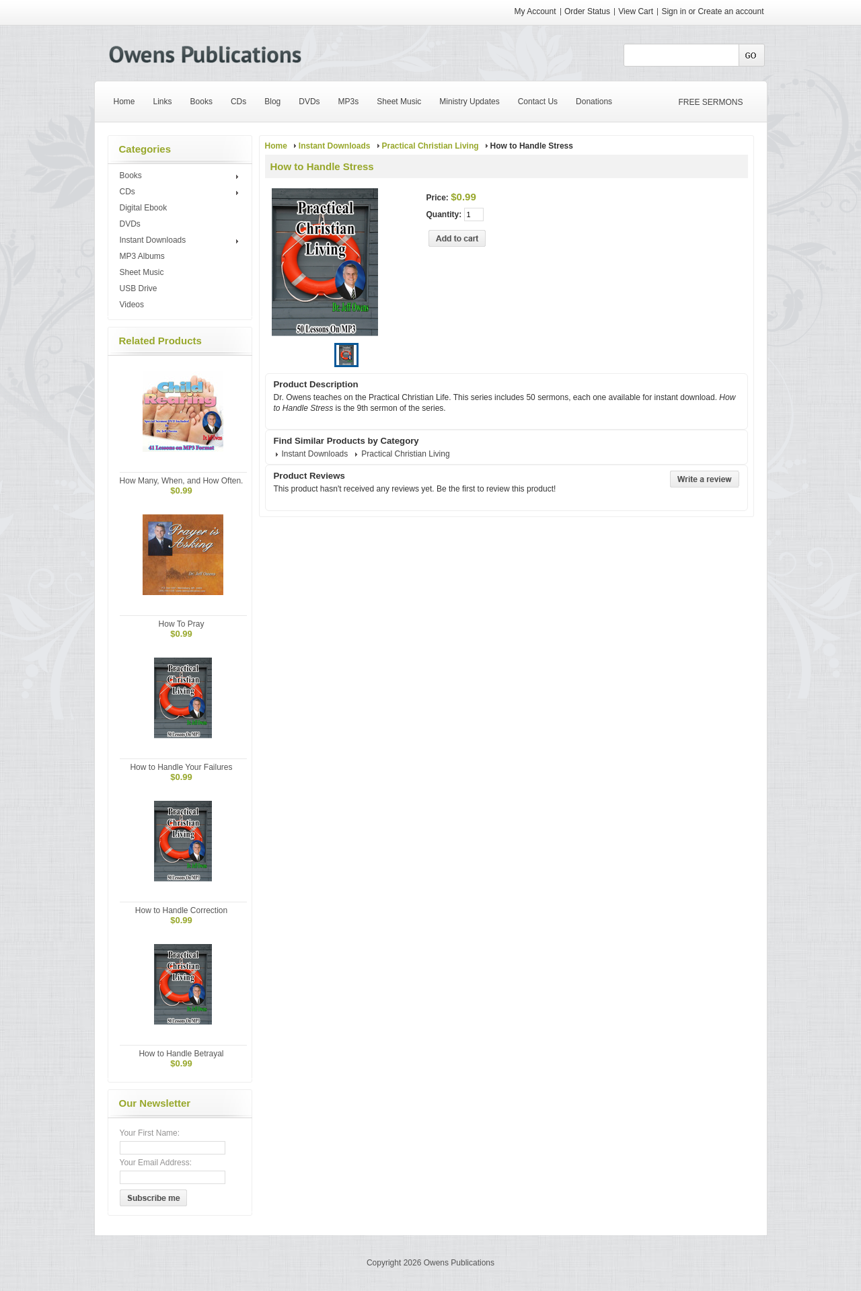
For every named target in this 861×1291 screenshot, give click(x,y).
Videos (132, 304)
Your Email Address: (156, 1162)
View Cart (636, 11)
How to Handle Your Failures (181, 767)
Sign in (673, 11)
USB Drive (138, 288)
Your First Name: (150, 1133)
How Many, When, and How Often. (182, 480)
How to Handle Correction (181, 910)
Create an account (730, 11)
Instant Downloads (181, 240)
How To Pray (181, 624)
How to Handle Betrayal (181, 1053)
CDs (181, 192)
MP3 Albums (142, 256)
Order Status (587, 11)
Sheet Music (142, 272)
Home (276, 146)
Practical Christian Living (430, 146)
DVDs (130, 224)
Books (181, 176)
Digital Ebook (143, 207)
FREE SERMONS (711, 102)
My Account (535, 11)
